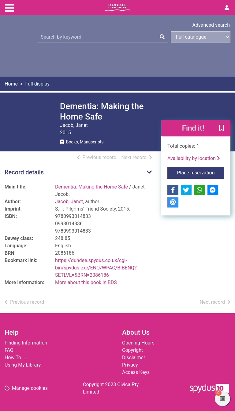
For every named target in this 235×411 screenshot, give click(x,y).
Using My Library (23, 365)
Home (11, 84)
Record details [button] (24, 172)
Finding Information (26, 343)
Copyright (132, 350)
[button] (221, 129)
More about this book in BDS (86, 282)
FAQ (9, 350)
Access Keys (136, 372)
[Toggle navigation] (9, 7)
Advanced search (211, 25)
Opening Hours (138, 343)
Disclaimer (133, 357)
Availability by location (193, 158)
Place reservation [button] (201, 172)
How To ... (15, 357)
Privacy (130, 365)
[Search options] (200, 37)
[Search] (162, 37)
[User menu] (227, 7)
